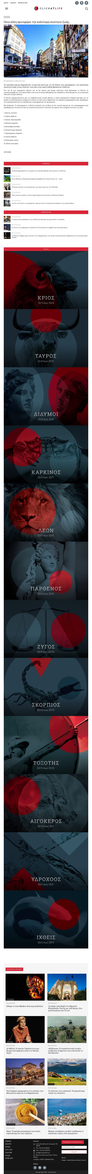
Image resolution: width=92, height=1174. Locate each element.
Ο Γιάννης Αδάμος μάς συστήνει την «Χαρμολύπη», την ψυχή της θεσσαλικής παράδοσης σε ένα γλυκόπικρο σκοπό (50, 236)
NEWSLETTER (22, 3)
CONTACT (13, 3)
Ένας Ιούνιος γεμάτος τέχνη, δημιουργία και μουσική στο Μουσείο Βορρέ (38, 195)
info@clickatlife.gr (43, 1153)
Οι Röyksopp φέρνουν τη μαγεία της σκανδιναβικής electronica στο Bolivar (39, 171)
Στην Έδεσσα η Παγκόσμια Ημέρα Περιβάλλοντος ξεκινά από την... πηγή (37, 179)
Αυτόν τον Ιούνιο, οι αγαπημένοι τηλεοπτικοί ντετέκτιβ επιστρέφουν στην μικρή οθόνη (43, 203)
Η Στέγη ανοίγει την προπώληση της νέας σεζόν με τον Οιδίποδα (35, 187)
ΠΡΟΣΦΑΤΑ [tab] (46, 163)
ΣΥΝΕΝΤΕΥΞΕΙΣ (46, 212)
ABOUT (6, 3)
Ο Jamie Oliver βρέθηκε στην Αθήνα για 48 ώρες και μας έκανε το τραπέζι (38, 219)
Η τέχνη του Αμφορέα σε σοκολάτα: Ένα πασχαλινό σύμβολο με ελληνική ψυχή (39, 227)
